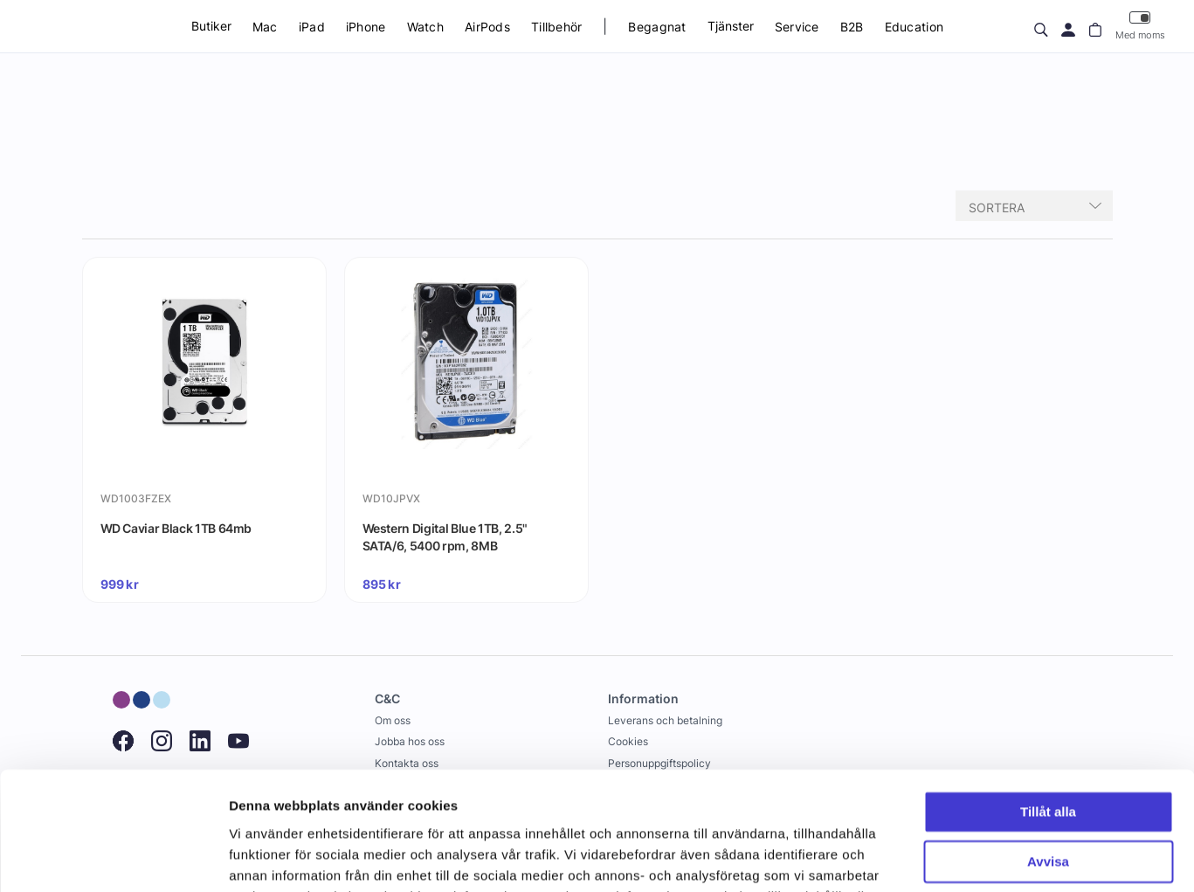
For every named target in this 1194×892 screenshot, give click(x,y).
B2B (852, 26)
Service (797, 26)
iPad (312, 26)
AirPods (487, 26)
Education (914, 26)
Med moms (1140, 25)
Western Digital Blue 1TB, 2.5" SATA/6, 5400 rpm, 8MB (445, 537)
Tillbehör (557, 26)
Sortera (997, 207)
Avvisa (1048, 753)
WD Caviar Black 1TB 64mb (176, 528)
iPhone (366, 26)
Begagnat (657, 26)
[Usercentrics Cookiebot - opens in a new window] (113, 858)
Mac (265, 26)
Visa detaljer (268, 857)
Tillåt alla (1048, 704)
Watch (425, 26)
